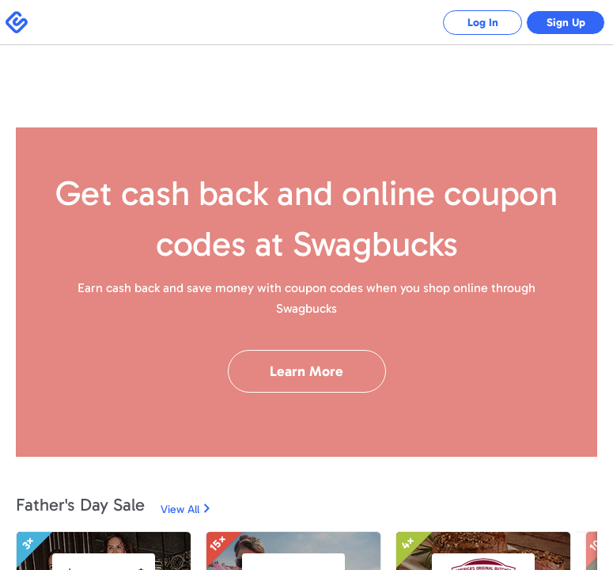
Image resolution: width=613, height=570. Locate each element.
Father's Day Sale (80, 504)
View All (180, 509)
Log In (482, 22)
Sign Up (566, 22)
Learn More (306, 371)
